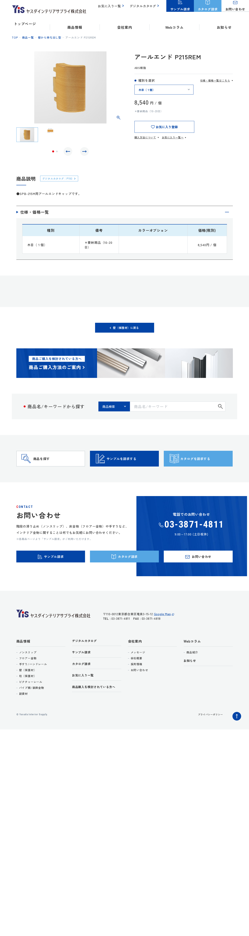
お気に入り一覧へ (172, 137)
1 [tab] (53, 152)
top (15, 37)
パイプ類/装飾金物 (31, 707)
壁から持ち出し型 (49, 37)
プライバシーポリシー (208, 734)
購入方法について (145, 137)
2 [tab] (57, 152)
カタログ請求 (82, 684)
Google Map (162, 635)
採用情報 (136, 684)
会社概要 (136, 678)
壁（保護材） (28, 689)
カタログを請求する (205, 468)
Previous (69, 152)
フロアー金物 (28, 678)
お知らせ (224, 23)
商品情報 (23, 660)
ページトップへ (235, 734)
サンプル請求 (82, 672)
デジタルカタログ (143, 8)
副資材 (23, 713)
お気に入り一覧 (112, 8)
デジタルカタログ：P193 (60, 180)
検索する (220, 410)
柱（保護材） (28, 695)
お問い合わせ (139, 689)
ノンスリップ (28, 672)
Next (83, 152)
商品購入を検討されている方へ (96, 708)
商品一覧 (28, 37)
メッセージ (138, 672)
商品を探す (49, 468)
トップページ (25, 23)
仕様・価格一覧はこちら (215, 80)
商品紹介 (192, 672)
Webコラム (192, 660)
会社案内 (135, 660)
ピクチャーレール (30, 701)
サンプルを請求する (131, 468)
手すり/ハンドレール (33, 684)
